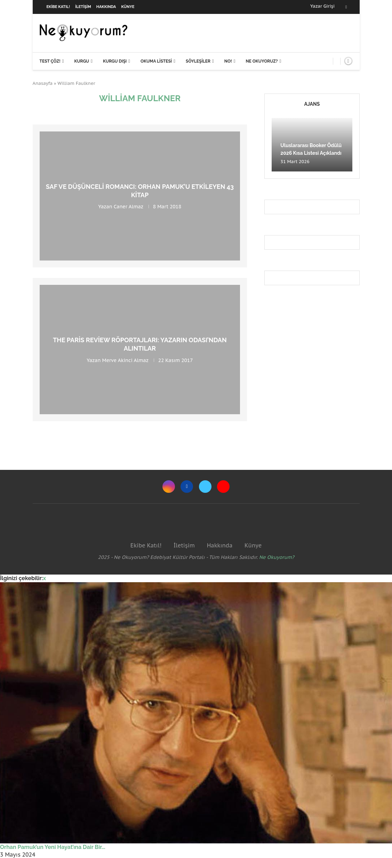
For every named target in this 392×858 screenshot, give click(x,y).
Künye (128, 7)
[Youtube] (223, 486)
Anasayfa (43, 83)
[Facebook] (346, 7)
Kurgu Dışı (115, 61)
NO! (228, 61)
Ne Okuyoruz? (262, 61)
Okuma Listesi (156, 61)
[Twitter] (205, 486)
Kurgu (81, 61)
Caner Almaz (128, 206)
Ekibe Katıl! (58, 7)
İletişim (83, 7)
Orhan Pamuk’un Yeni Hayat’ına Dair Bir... (52, 847)
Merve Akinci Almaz (125, 360)
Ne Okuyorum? (276, 557)
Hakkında (106, 7)
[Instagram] (168, 486)
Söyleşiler (198, 61)
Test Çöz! (50, 61)
